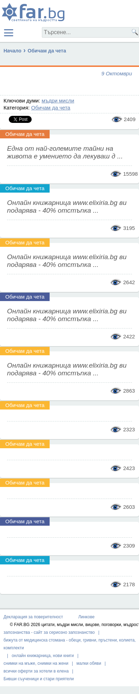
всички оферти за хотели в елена (36, 671)
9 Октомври (116, 73)
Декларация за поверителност (33, 616)
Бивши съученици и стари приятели (39, 678)
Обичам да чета (47, 51)
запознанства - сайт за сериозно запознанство (49, 632)
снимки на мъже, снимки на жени (36, 663)
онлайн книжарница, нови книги (43, 655)
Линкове (86, 616)
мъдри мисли (58, 101)
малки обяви (88, 663)
